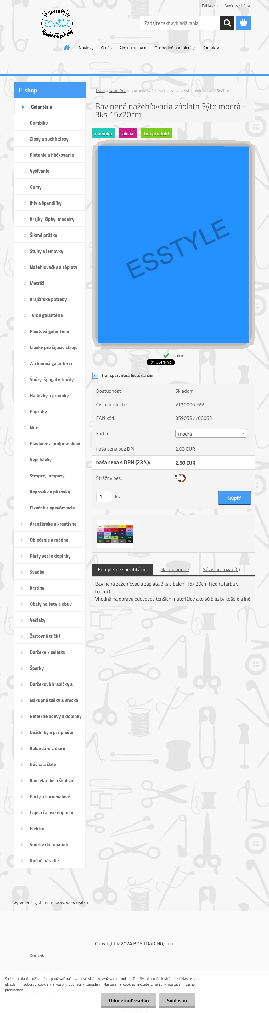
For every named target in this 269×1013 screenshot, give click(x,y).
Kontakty (210, 47)
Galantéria (117, 90)
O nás (106, 47)
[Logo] (57, 23)
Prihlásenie (210, 5)
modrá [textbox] (185, 433)
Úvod (100, 90)
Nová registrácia (237, 5)
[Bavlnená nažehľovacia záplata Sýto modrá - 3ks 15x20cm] (173, 143)
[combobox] (211, 433)
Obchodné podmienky (174, 47)
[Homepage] (67, 47)
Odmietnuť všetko (129, 1000)
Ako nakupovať (133, 47)
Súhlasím (177, 1000)
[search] (227, 23)
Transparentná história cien (123, 375)
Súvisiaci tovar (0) (221, 569)
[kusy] (104, 496)
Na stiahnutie (175, 569)
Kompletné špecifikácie (122, 569)
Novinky (86, 47)
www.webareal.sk (71, 902)
